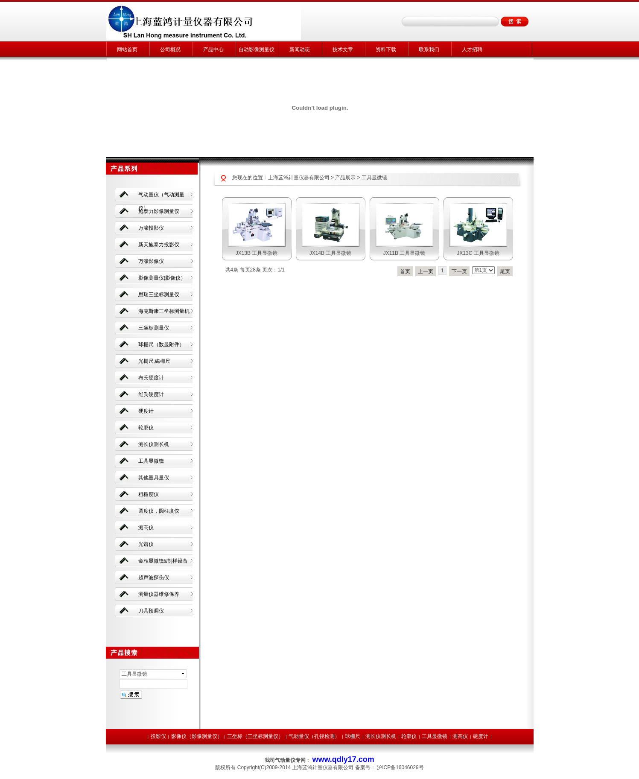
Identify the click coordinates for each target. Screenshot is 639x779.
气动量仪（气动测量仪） (161, 198)
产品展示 (345, 178)
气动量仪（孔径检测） (314, 736)
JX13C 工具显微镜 (478, 253)
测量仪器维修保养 (158, 594)
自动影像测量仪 (256, 50)
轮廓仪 (146, 428)
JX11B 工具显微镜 (404, 253)
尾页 (505, 271)
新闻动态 (299, 50)
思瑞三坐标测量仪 (158, 295)
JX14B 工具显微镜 (330, 253)
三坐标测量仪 (153, 328)
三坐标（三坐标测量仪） (255, 736)
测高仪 (146, 528)
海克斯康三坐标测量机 (164, 311)
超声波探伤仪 (153, 578)
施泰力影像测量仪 (158, 211)
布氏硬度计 (151, 378)
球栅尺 (352, 736)
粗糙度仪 (148, 494)
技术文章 (343, 50)
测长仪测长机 (153, 444)
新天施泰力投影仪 (158, 245)
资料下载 (386, 50)
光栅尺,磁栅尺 (154, 361)
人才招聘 (472, 50)
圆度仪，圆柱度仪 (158, 511)
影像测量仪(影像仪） (162, 278)
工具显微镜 (374, 178)
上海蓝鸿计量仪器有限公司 (299, 178)
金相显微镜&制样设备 (163, 561)
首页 (405, 271)
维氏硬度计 (151, 394)
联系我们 (429, 50)
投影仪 (158, 736)
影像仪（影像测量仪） (196, 736)
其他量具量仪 (153, 478)
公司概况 (170, 50)
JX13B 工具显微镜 (257, 253)
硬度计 (146, 411)
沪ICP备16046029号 (400, 767)
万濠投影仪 (151, 228)
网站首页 (127, 50)
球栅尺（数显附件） (161, 344)
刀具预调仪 (151, 611)
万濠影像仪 (151, 261)
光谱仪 (146, 544)
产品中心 (213, 50)
